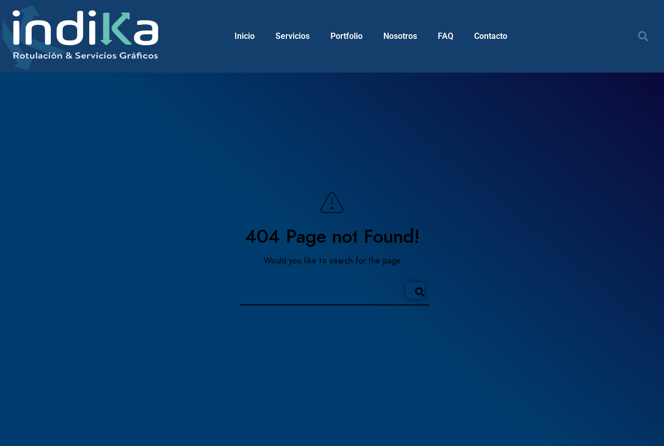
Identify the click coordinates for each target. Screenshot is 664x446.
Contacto (490, 36)
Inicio (244, 36)
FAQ (445, 36)
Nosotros (400, 36)
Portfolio (346, 36)
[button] (643, 36)
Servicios (292, 36)
